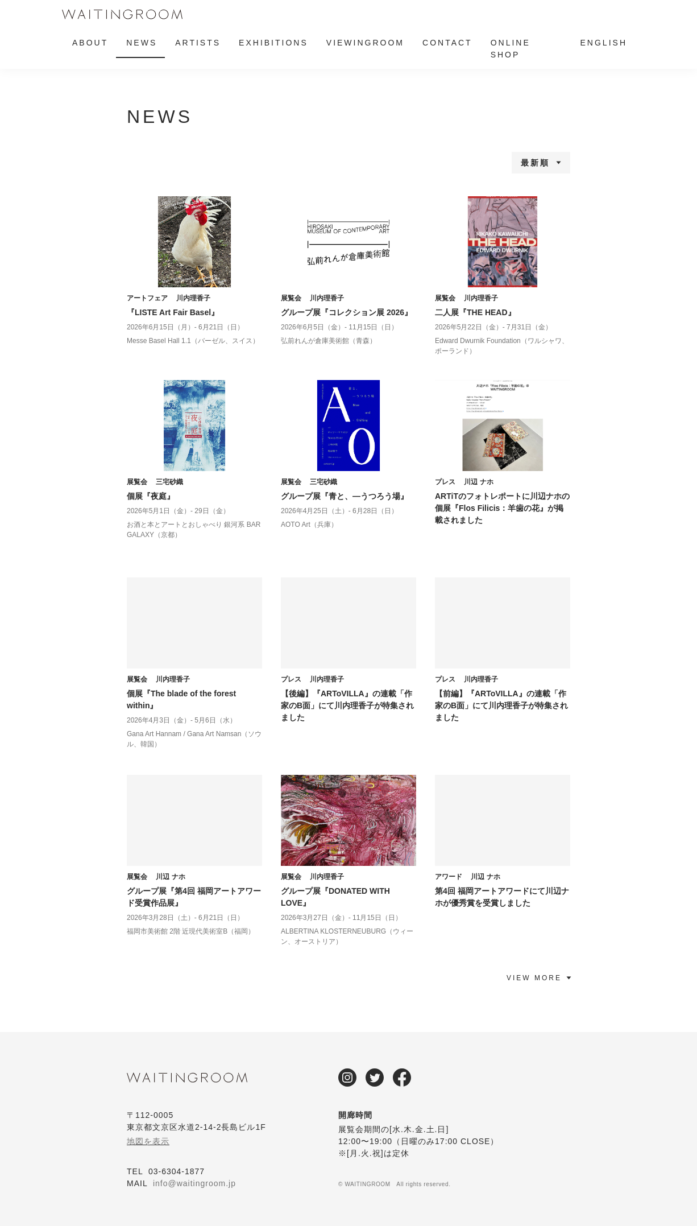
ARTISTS (198, 42)
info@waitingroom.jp (194, 1183)
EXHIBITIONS (273, 42)
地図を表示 (148, 1141)
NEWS (141, 42)
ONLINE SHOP (510, 48)
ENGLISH (603, 42)
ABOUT (90, 42)
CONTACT (447, 42)
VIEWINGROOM (365, 42)
